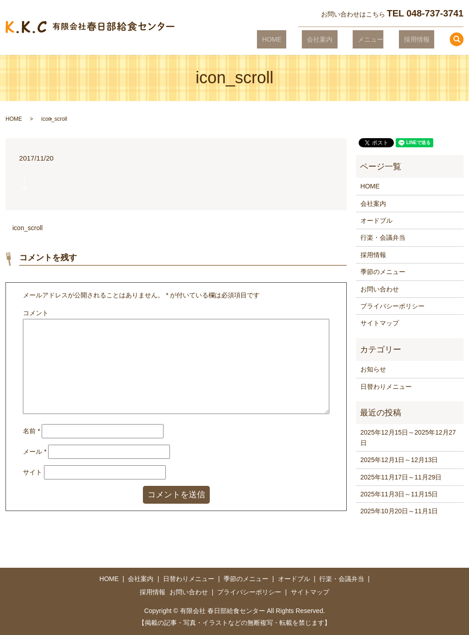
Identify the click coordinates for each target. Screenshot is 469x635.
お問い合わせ (379, 289)
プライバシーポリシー (392, 306)
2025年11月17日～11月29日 (401, 477)
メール (34, 451)
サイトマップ (379, 323)
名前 (31, 431)
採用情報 (421, 39)
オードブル (376, 220)
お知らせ (373, 369)
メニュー (380, 39)
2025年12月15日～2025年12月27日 (408, 437)
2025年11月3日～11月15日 (399, 494)
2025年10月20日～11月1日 (399, 511)
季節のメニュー (382, 271)
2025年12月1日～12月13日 (399, 459)
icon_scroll (27, 227)
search (457, 39)
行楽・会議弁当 (382, 237)
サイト (32, 472)
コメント (36, 313)
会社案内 (339, 39)
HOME (301, 39)
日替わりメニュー (386, 386)
